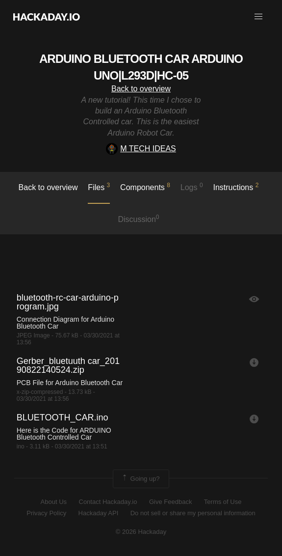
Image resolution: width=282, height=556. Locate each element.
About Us (54, 501)
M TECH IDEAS (141, 148)
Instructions (235, 187)
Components (145, 187)
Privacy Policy (46, 513)
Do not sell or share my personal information (193, 513)
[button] (258, 16)
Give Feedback (170, 501)
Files (99, 187)
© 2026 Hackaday (141, 531)
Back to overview (141, 88)
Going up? (140, 478)
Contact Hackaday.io (108, 501)
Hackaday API (98, 513)
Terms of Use (223, 501)
